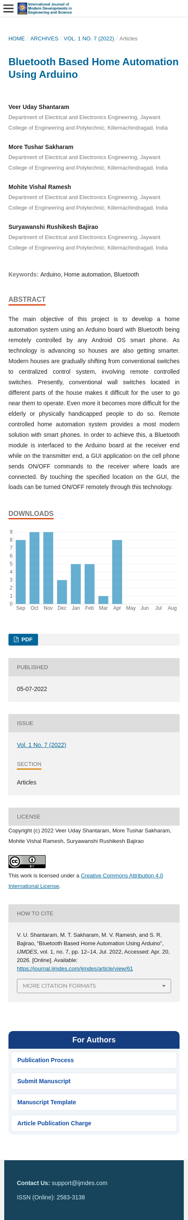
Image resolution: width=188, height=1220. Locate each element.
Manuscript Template (46, 1102)
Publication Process (45, 1060)
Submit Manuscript (44, 1081)
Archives (44, 38)
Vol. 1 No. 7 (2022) (89, 38)
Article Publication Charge (54, 1123)
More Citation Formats (59, 985)
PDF (26, 639)
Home (16, 38)
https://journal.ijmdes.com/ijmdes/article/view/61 (75, 968)
